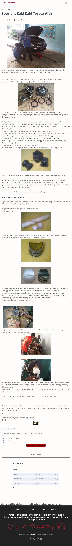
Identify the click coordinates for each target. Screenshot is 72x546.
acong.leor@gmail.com (10, 429)
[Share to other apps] (28, 20)
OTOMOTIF (33, 534)
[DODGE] (47, 483)
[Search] (69, 3)
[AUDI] (24, 474)
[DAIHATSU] (47, 479)
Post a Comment (36, 455)
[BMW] (47, 474)
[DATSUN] (24, 483)
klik (3, 438)
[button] (66, 3)
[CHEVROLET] (24, 479)
